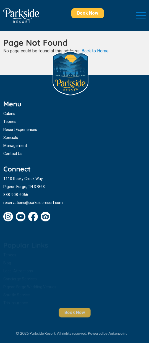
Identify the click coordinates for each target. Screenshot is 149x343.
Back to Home (95, 50)
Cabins (9, 113)
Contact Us (12, 153)
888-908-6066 (15, 194)
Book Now (87, 13)
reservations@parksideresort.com (33, 202)
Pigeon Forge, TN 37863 (24, 186)
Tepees (9, 121)
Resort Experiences (20, 129)
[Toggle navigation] (141, 15)
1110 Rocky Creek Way (23, 178)
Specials (10, 137)
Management (15, 145)
